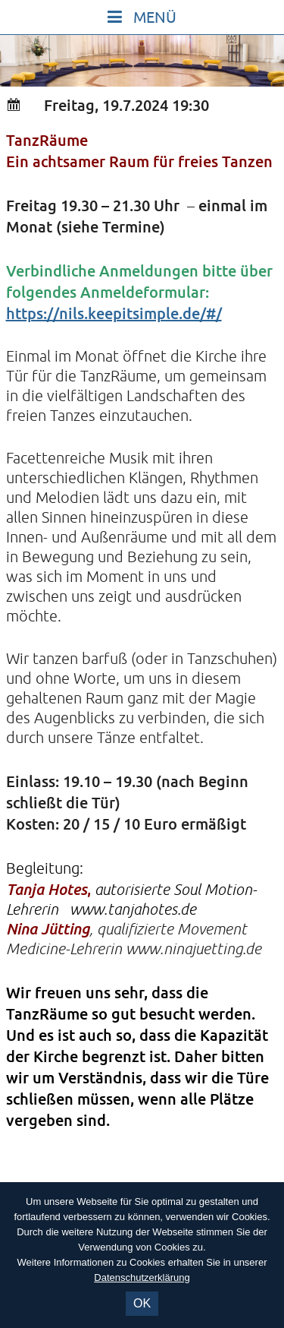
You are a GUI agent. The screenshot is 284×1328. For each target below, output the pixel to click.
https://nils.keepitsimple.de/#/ (114, 313)
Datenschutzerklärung (141, 1277)
